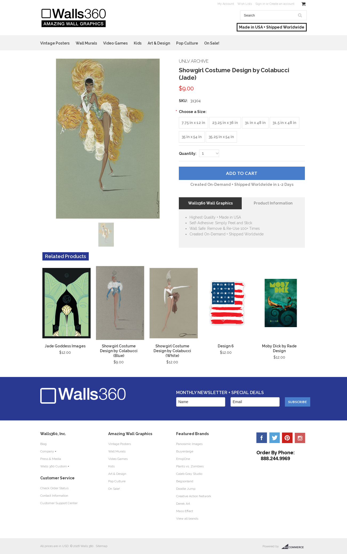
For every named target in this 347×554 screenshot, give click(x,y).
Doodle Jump (185, 489)
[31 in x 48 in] (255, 123)
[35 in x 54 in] (192, 137)
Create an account (281, 4)
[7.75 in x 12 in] (193, 123)
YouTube (300, 437)
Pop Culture (187, 43)
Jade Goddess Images (65, 346)
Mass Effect (184, 511)
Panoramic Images (189, 444)
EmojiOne (183, 459)
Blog (43, 444)
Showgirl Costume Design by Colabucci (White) (172, 351)
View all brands (187, 518)
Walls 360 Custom (53, 466)
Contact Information (54, 495)
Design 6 (226, 346)
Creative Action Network (193, 496)
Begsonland (184, 481)
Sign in (260, 4)
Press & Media (50, 459)
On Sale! (211, 43)
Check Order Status (54, 488)
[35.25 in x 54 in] (221, 137)
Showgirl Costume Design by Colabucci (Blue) (119, 351)
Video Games (115, 43)
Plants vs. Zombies (190, 466)
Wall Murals (86, 43)
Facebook (261, 437)
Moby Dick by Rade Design (279, 348)
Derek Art (183, 503)
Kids (138, 43)
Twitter (274, 437)
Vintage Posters (55, 43)
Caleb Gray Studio (189, 474)
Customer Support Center (59, 503)
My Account (225, 4)
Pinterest (287, 437)
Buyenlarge (184, 451)
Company (47, 451)
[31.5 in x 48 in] (284, 123)
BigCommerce (294, 546)
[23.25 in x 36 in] (225, 123)
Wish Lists (244, 4)
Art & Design (159, 43)
